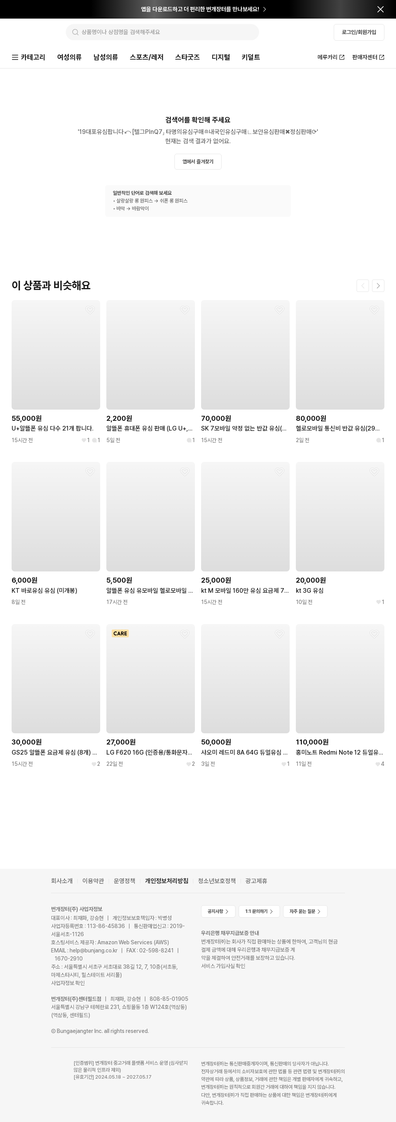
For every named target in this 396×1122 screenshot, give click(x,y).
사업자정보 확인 (68, 983)
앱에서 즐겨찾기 (198, 162)
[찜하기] (90, 311)
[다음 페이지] (378, 286)
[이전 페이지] (363, 286)
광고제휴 (256, 881)
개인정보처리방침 (166, 881)
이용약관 (93, 881)
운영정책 (124, 881)
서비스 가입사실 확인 (223, 966)
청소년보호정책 (217, 881)
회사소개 (62, 881)
